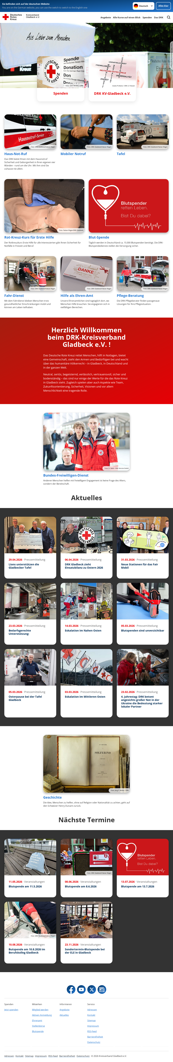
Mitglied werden (40, 1009)
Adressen (92, 1009)
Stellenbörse (38, 1025)
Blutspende (38, 1031)
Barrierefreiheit (95, 1036)
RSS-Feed (92, 1031)
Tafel (121, 153)
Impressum (93, 1025)
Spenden (147, 17)
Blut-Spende (99, 237)
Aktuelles (64, 1015)
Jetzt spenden (11, 1009)
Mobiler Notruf (73, 153)
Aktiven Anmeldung (42, 1015)
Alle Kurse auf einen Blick (126, 17)
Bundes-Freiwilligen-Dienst (66, 475)
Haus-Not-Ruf (15, 153)
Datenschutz (93, 1042)
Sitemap (91, 1020)
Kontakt (91, 1015)
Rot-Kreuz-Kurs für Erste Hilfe (29, 237)
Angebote (106, 17)
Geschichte (52, 797)
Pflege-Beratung (130, 295)
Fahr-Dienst (14, 295)
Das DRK (158, 17)
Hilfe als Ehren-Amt (77, 295)
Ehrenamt (37, 1020)
